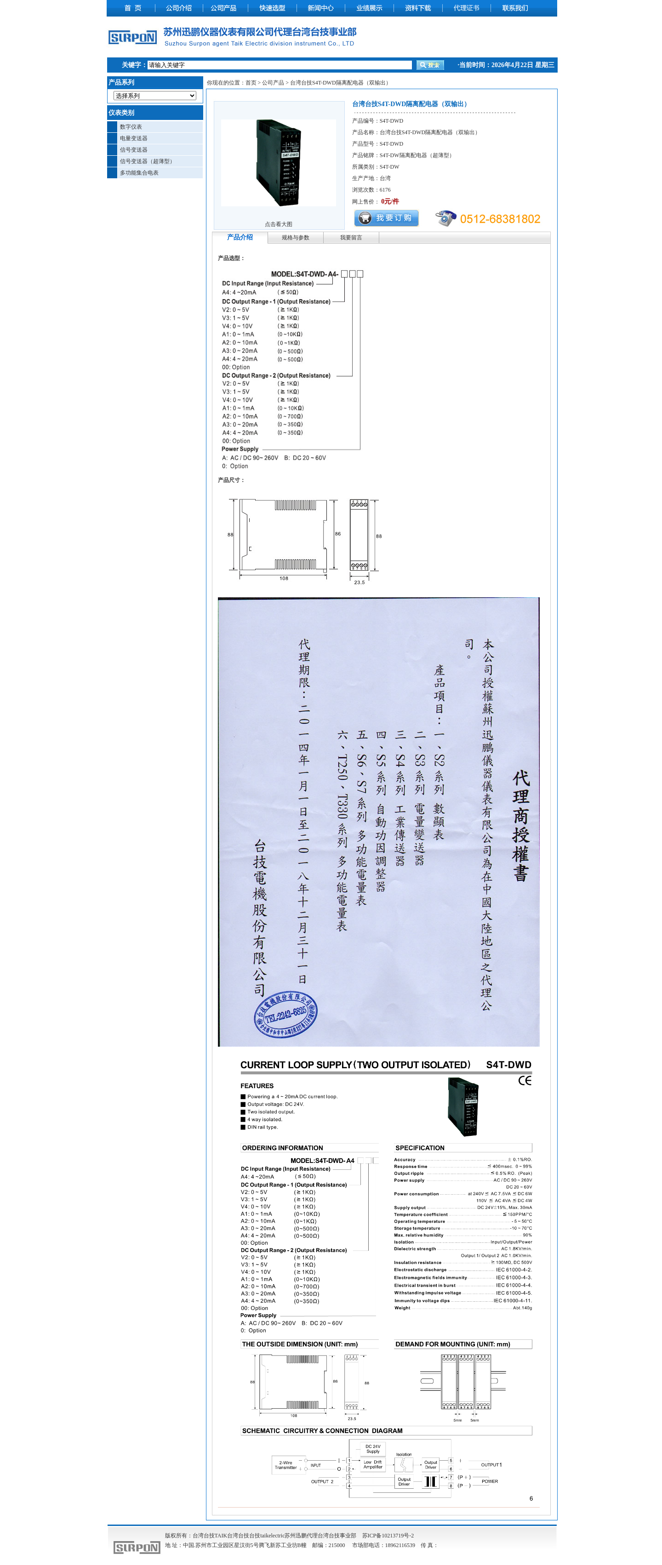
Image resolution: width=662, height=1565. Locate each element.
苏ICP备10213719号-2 (388, 1535)
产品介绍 (240, 237)
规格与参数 (295, 237)
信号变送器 (134, 150)
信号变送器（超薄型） (147, 161)
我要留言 (351, 237)
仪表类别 (121, 112)
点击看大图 (278, 224)
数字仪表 (131, 127)
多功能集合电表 (139, 173)
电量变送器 (134, 138)
